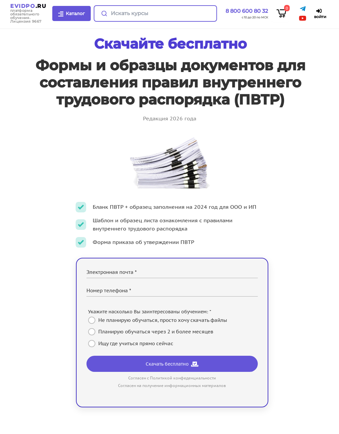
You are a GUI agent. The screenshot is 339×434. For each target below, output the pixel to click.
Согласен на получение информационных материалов (172, 385)
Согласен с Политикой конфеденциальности (172, 377)
